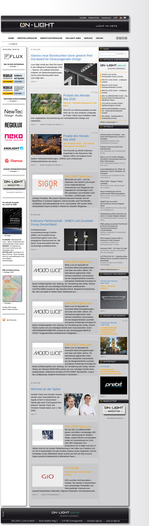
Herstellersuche (27, 38)
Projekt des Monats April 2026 (108, 324)
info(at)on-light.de (94, 521)
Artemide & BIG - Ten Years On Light (113, 248)
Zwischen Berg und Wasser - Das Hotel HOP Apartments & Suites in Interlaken (112, 137)
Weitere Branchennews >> (109, 269)
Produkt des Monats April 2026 (109, 282)
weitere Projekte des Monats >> (51, 165)
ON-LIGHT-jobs (73, 38)
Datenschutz (94, 18)
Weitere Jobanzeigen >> (109, 122)
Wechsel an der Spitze (46, 389)
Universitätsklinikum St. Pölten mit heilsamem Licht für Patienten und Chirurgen (112, 171)
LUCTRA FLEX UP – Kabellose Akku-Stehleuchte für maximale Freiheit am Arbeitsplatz (114, 258)
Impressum (106, 18)
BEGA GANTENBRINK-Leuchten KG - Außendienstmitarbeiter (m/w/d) (114, 111)
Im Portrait (72, 468)
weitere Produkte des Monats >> (51, 124)
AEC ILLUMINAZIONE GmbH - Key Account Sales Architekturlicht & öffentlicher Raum (115, 98)
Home (11, 38)
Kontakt (83, 18)
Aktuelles (11, 320)
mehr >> (34, 81)
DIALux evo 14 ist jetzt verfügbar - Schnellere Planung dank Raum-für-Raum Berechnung (113, 159)
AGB (115, 18)
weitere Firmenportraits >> (50, 494)
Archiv (99, 38)
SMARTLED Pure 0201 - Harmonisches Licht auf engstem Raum (112, 204)
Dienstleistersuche (51, 38)
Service (88, 38)
